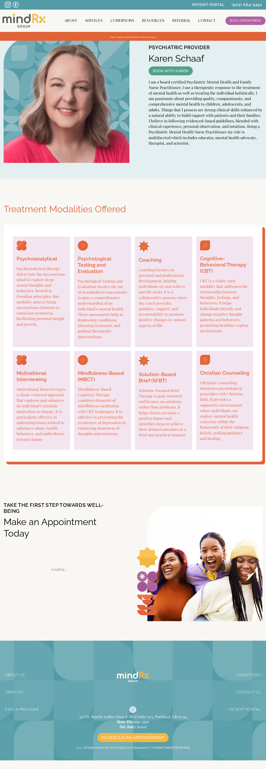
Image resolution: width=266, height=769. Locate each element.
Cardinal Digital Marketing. (170, 756)
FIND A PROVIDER (21, 709)
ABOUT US (14, 675)
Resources (153, 20)
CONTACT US (249, 692)
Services (94, 20)
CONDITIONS (249, 675)
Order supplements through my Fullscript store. (133, 36)
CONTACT (207, 20)
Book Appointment (245, 20)
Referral (181, 20)
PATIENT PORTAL (208, 5)
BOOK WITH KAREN (170, 71)
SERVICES (13, 692)
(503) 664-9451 (247, 4)
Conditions (122, 20)
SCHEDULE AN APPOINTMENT (133, 746)
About (71, 20)
